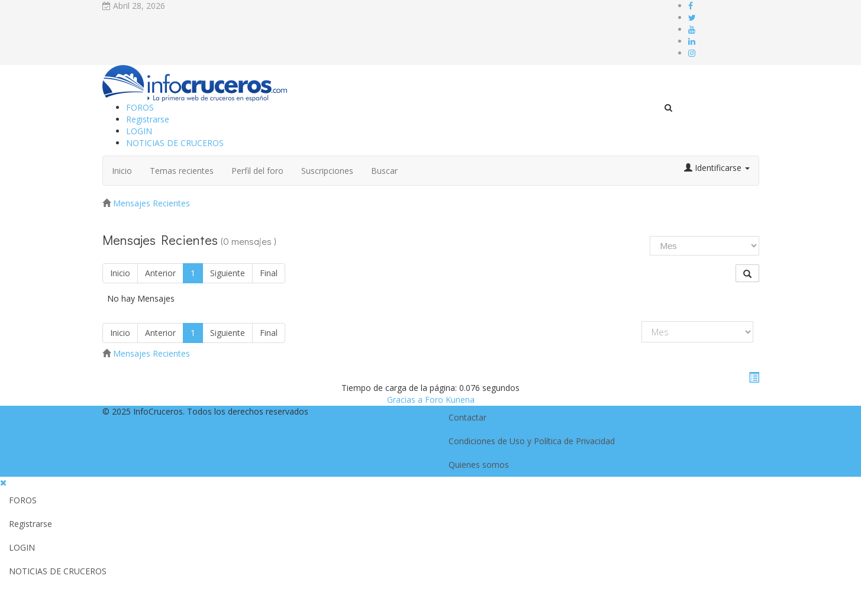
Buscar (384, 170)
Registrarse (147, 119)
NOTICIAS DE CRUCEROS (175, 142)
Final (269, 273)
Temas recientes (182, 170)
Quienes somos (479, 464)
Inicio (122, 170)
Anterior (160, 273)
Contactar (467, 417)
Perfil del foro (257, 170)
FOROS (140, 107)
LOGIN (139, 131)
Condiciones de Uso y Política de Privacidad (532, 441)
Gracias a (405, 399)
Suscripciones (327, 170)
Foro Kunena (450, 399)
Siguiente (227, 273)
